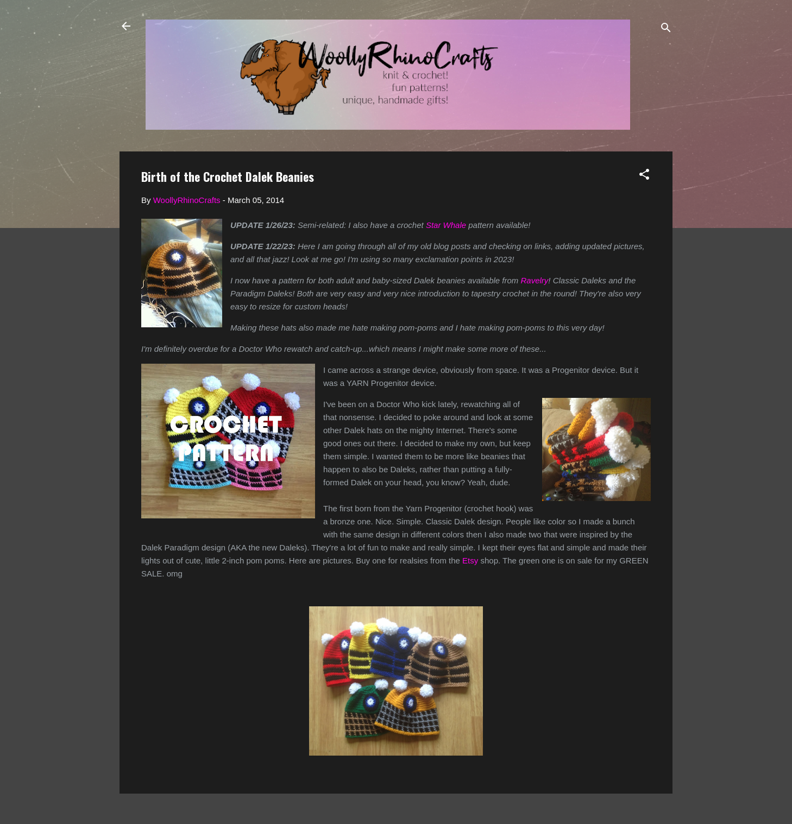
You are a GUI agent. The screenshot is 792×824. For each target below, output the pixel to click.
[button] (644, 176)
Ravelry (535, 280)
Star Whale (446, 225)
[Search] (665, 29)
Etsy (470, 560)
